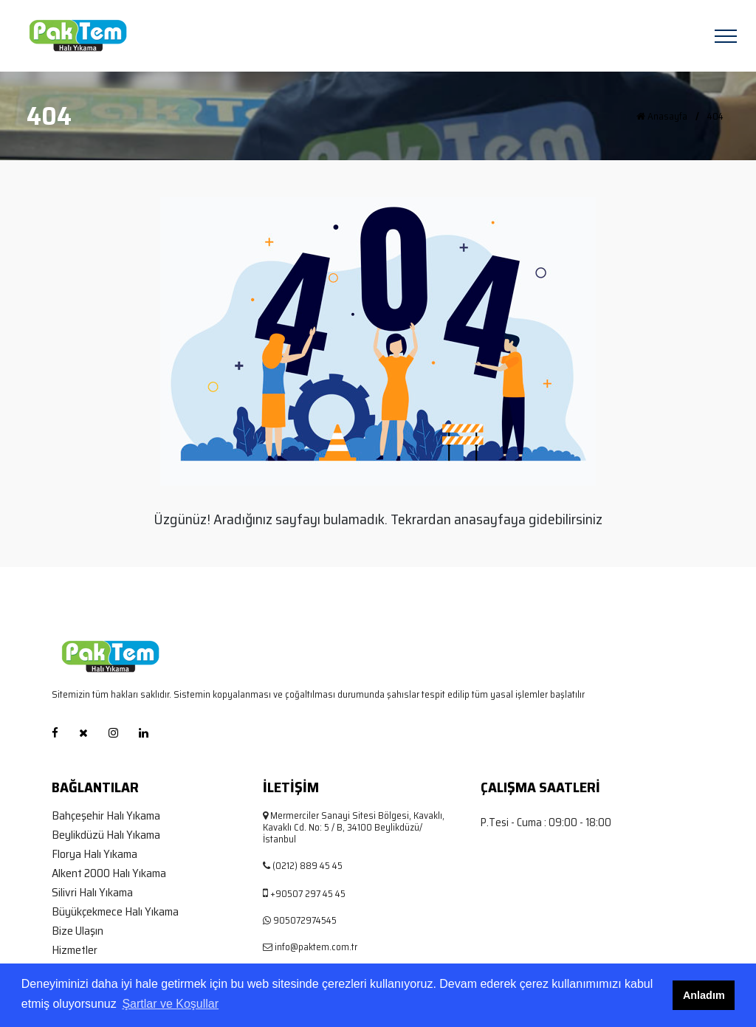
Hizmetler (74, 950)
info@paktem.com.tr (316, 947)
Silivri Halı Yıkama (92, 893)
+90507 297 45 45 (308, 893)
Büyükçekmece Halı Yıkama (115, 912)
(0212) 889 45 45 (307, 865)
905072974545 (305, 920)
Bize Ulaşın (77, 931)
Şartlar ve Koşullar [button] (170, 1003)
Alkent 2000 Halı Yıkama (109, 873)
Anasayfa (661, 116)
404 (715, 116)
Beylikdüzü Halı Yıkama (106, 835)
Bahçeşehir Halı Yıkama (106, 816)
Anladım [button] (704, 995)
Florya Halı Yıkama (94, 854)
